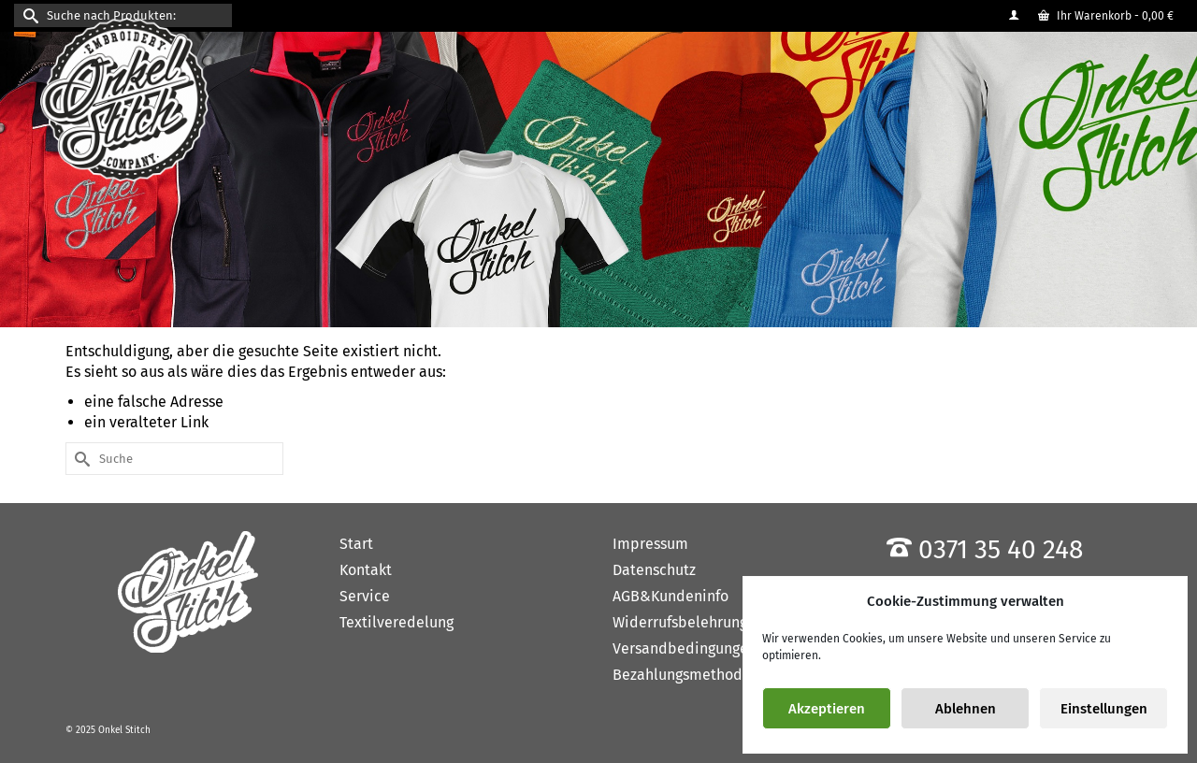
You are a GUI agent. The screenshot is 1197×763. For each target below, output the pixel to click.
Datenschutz (654, 570)
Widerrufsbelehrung (680, 622)
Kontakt (365, 570)
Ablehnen (965, 708)
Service (364, 596)
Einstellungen (1103, 708)
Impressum (650, 544)
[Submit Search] (28, 15)
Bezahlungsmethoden (686, 675)
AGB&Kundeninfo (670, 596)
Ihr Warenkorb (1106, 15)
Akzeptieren (826, 708)
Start (356, 544)
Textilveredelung (396, 622)
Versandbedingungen (685, 648)
